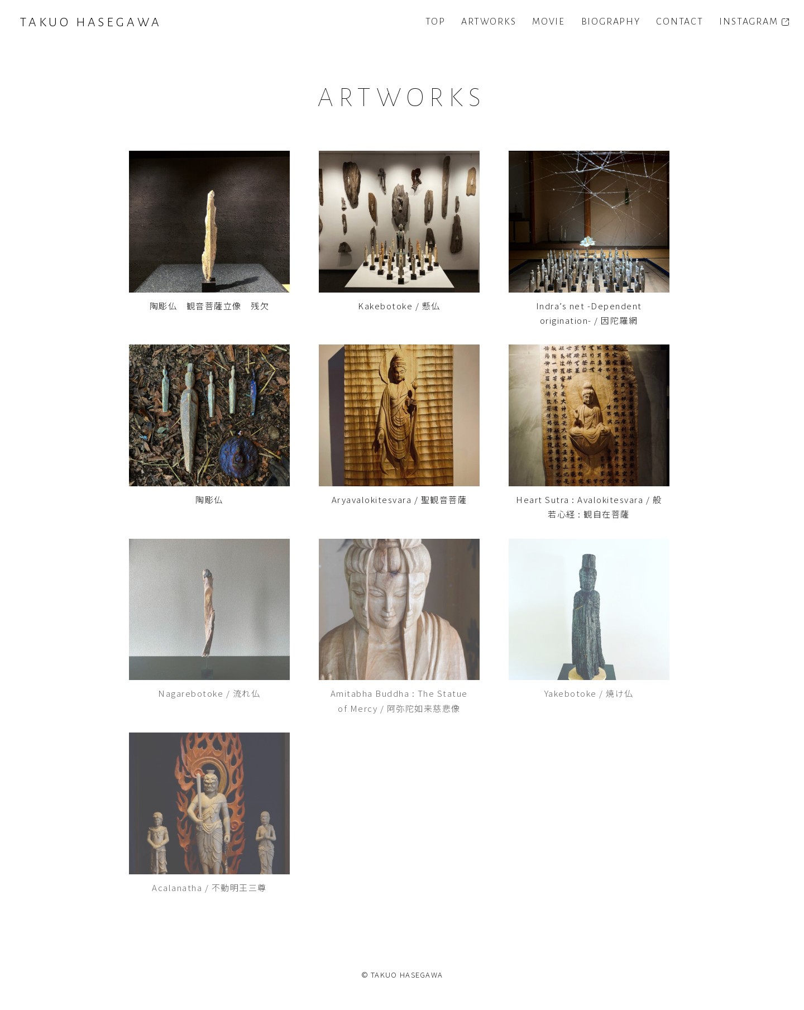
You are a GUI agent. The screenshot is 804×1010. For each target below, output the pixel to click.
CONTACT (680, 22)
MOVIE (548, 22)
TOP (435, 22)
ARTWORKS (488, 22)
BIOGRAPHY (610, 22)
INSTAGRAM (748, 22)
